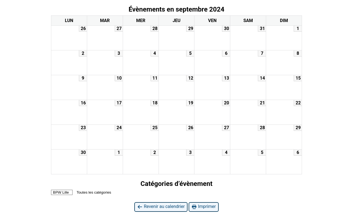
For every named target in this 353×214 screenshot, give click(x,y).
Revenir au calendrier (160, 207)
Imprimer (203, 207)
